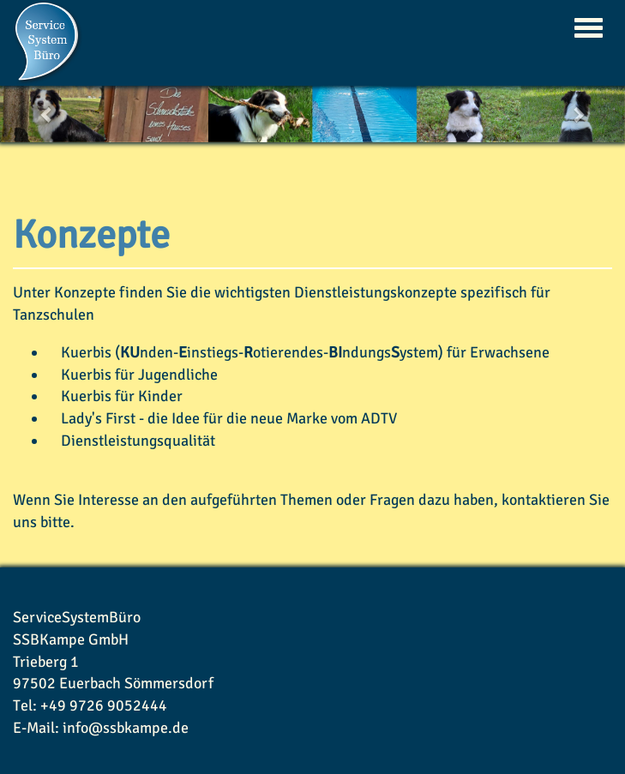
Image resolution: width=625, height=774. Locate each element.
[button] (46, 114)
